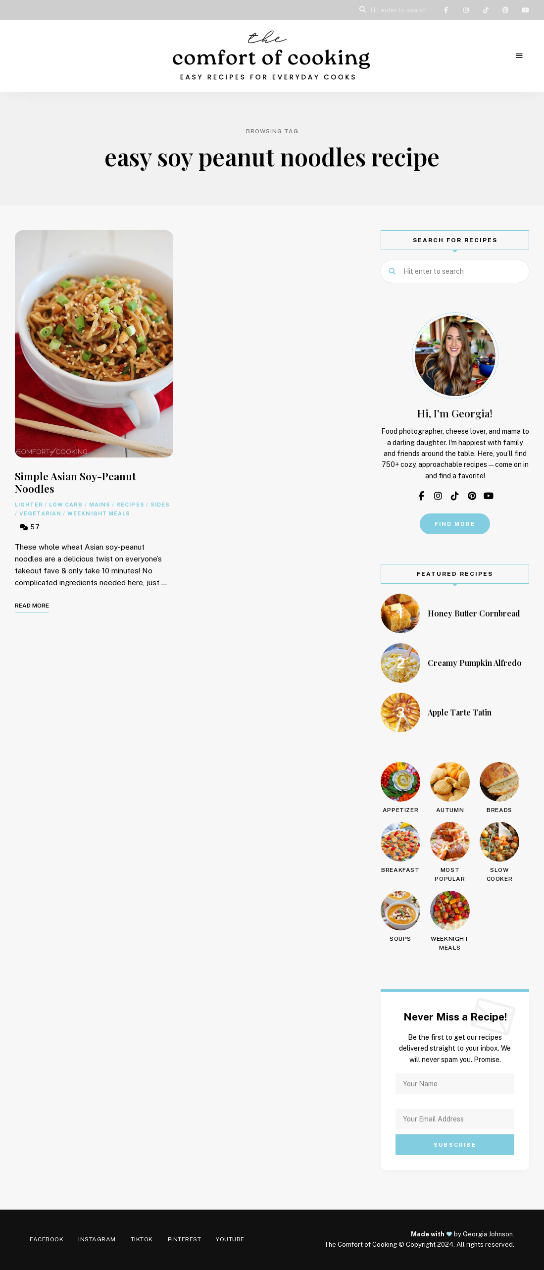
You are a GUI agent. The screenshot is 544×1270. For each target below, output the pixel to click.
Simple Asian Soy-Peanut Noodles (75, 482)
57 (30, 527)
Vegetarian (40, 513)
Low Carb (66, 505)
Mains (100, 505)
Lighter (29, 505)
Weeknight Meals (99, 513)
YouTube (525, 10)
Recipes (130, 505)
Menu (519, 56)
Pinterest (505, 10)
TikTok (485, 10)
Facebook (446, 10)
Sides (160, 505)
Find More (455, 524)
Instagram (466, 10)
